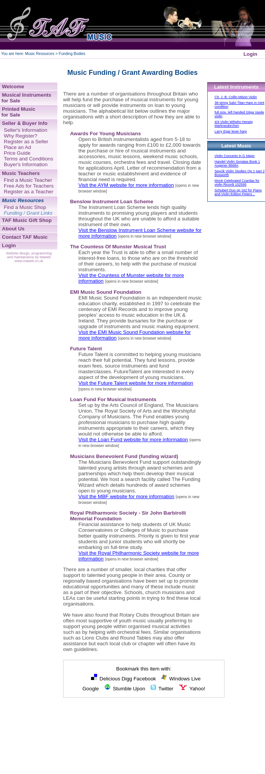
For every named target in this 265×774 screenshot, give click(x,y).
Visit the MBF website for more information (126, 496)
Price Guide (17, 153)
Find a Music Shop (25, 207)
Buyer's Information (25, 164)
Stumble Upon (124, 688)
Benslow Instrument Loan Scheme (111, 201)
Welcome (13, 86)
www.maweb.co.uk (29, 261)
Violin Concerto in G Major (235, 156)
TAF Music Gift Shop (27, 220)
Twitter (161, 688)
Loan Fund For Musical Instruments (113, 399)
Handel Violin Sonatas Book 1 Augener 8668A (237, 163)
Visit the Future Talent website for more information (135, 383)
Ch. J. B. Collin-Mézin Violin (236, 97)
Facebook (144, 679)
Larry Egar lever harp (231, 131)
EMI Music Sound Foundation (105, 292)
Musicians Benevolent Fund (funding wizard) (124, 456)
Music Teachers (21, 173)
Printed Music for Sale (17, 112)
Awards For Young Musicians (105, 133)
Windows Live (180, 679)
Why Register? (20, 136)
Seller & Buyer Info (24, 123)
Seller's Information (25, 130)
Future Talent (86, 348)
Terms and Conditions (28, 159)
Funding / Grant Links (28, 213)
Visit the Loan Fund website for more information (133, 439)
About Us (13, 229)
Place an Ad (17, 147)
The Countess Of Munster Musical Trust (118, 246)
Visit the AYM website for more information (126, 185)
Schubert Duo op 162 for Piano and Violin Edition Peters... (238, 192)
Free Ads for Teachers (29, 186)
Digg (127, 679)
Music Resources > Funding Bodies (55, 54)
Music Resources (23, 200)
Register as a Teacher (28, 191)
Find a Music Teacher (28, 180)
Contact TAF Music (25, 237)
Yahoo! (192, 688)
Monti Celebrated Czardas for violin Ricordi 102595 (237, 182)
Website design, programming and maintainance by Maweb (29, 255)
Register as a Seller (26, 141)
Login (250, 54)
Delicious (105, 679)
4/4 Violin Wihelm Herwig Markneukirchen (234, 124)
